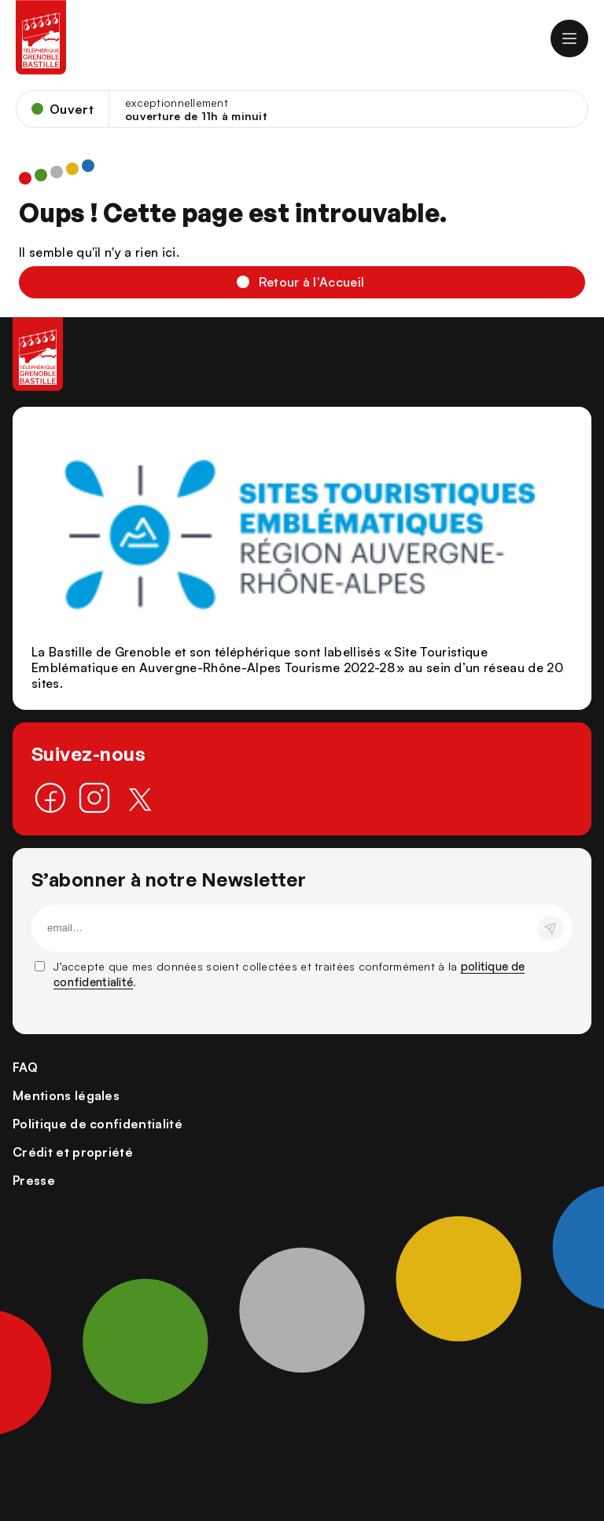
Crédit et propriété (73, 1152)
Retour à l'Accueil (312, 282)
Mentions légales (66, 1095)
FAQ (25, 1067)
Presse (34, 1180)
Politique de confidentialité (97, 1124)
